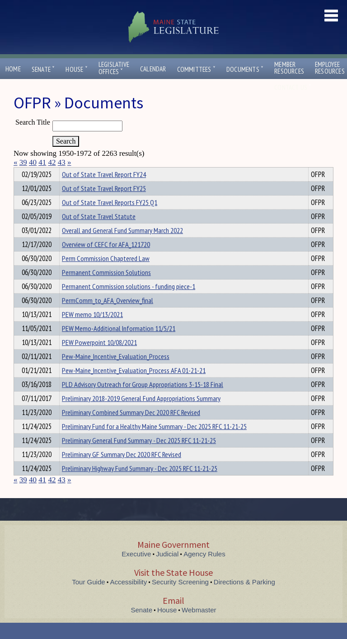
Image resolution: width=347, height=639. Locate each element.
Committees (196, 69)
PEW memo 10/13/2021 (92, 331)
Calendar (153, 68)
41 (42, 162)
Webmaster (199, 626)
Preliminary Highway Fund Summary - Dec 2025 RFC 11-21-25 (139, 485)
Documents (244, 69)
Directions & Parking (244, 598)
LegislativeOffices (113, 68)
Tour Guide (88, 598)
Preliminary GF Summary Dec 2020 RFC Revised (121, 471)
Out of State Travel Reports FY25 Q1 (109, 219)
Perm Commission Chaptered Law (106, 275)
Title (21, 173)
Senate (43, 69)
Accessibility (128, 598)
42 (52, 162)
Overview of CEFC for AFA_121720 (106, 261)
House (76, 69)
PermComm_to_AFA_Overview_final (107, 317)
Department (76, 173)
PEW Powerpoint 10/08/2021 (99, 359)
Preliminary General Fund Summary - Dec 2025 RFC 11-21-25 (139, 457)
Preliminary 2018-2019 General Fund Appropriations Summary (141, 415)
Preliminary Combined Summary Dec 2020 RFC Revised (131, 429)
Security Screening (180, 598)
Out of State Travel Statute (99, 233)
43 (62, 162)
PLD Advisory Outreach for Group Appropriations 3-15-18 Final (142, 401)
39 (23, 162)
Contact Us (292, 87)
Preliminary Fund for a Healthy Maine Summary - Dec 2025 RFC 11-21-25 (154, 443)
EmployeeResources (330, 68)
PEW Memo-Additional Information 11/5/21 (118, 345)
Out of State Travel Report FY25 (104, 205)
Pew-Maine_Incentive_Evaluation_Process (115, 373)
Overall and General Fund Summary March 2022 (122, 247)
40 (33, 162)
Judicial (167, 570)
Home (13, 68)
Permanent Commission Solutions (106, 289)
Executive (136, 570)
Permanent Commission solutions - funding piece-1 (128, 303)
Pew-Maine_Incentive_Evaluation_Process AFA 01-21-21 (134, 387)
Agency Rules (204, 570)
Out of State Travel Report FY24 (104, 191)
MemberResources (289, 68)
